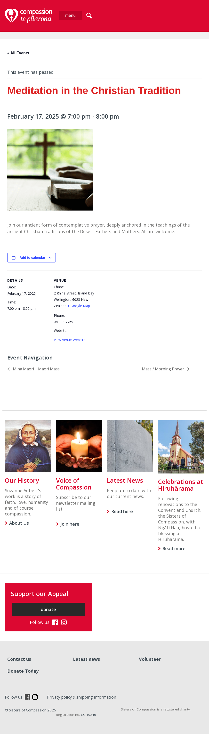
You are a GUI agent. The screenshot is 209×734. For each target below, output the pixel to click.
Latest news (86, 659)
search (89, 15)
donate (48, 609)
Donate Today (23, 671)
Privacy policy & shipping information (81, 697)
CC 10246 (88, 714)
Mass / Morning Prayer (163, 369)
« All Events (18, 53)
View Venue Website (69, 339)
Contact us (19, 659)
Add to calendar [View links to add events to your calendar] (32, 258)
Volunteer (150, 659)
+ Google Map (78, 305)
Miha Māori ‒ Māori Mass (36, 369)
